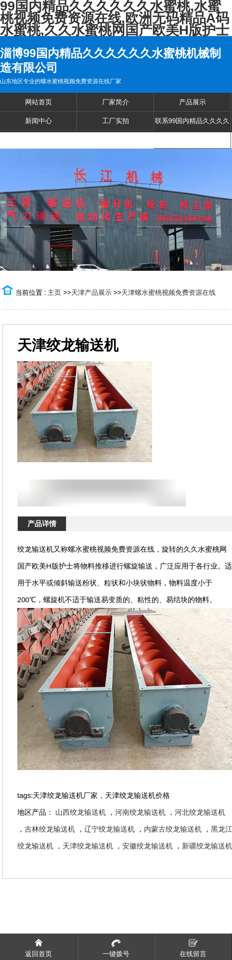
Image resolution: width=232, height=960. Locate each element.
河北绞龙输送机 (200, 812)
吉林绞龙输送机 (50, 829)
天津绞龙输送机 (88, 846)
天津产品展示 (91, 292)
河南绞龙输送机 (140, 812)
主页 (54, 292)
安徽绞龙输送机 (147, 846)
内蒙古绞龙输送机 (173, 829)
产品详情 (41, 523)
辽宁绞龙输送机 (109, 829)
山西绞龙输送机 (80, 812)
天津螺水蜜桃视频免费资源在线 (168, 292)
